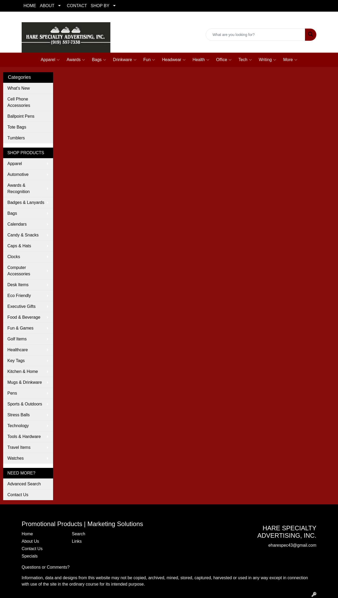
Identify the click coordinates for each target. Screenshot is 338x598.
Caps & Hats (19, 246)
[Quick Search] (255, 35)
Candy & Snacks (23, 235)
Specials (29, 556)
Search (78, 534)
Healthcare (17, 350)
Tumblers (16, 138)
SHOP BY (100, 5)
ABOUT (47, 5)
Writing (267, 60)
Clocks (13, 256)
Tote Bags (16, 127)
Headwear (174, 60)
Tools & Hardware (24, 436)
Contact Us (17, 494)
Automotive (18, 174)
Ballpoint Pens (20, 116)
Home (27, 534)
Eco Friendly (19, 295)
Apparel (50, 60)
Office (224, 60)
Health (201, 60)
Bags (99, 60)
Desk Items (18, 284)
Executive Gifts (21, 306)
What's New (18, 88)
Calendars (17, 224)
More (290, 60)
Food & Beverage (23, 317)
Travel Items (18, 447)
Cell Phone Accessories (18, 102)
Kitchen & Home (22, 371)
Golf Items (17, 339)
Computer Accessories (18, 270)
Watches (15, 458)
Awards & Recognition (18, 188)
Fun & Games (20, 328)
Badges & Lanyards (25, 202)
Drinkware (125, 60)
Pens (12, 393)
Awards (76, 60)
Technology (18, 425)
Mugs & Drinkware (24, 382)
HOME (30, 5)
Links (77, 541)
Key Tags (16, 360)
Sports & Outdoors (24, 404)
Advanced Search (24, 484)
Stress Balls (18, 415)
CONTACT (77, 5)
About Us (30, 541)
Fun (149, 60)
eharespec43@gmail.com (292, 44)
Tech (245, 60)
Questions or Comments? (45, 567)
